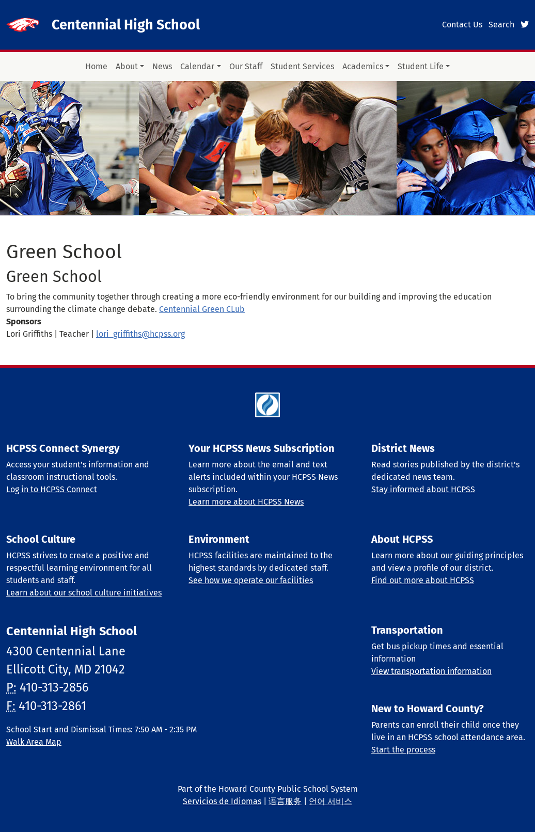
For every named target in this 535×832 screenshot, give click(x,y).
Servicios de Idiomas (222, 801)
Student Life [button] (421, 66)
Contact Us (462, 24)
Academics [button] (362, 66)
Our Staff (245, 66)
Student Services (302, 66)
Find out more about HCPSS (422, 580)
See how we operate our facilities (250, 580)
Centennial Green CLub (202, 309)
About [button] (127, 66)
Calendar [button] (197, 66)
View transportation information (431, 671)
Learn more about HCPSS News (246, 502)
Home (96, 66)
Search (501, 24)
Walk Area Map (33, 742)
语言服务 (285, 801)
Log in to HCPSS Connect (51, 489)
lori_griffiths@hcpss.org (140, 334)
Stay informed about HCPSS (423, 489)
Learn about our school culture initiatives (84, 593)
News (162, 66)
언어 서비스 (330, 801)
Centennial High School (126, 25)
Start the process (403, 750)
